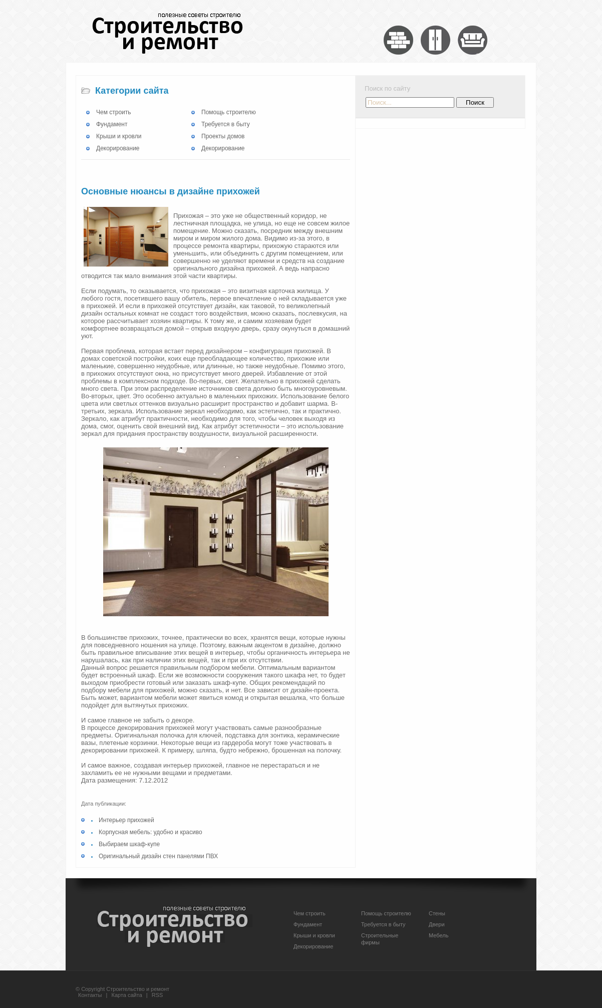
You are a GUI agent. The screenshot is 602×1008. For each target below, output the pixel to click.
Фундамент (111, 124)
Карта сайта (127, 995)
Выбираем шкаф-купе (129, 844)
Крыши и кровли (118, 136)
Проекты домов (222, 136)
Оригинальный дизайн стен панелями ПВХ (158, 856)
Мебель (438, 935)
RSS (157, 995)
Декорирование (118, 148)
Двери (437, 924)
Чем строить (113, 112)
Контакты (90, 995)
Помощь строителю (228, 112)
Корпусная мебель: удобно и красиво (150, 832)
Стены (437, 913)
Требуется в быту (225, 124)
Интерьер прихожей (126, 820)
